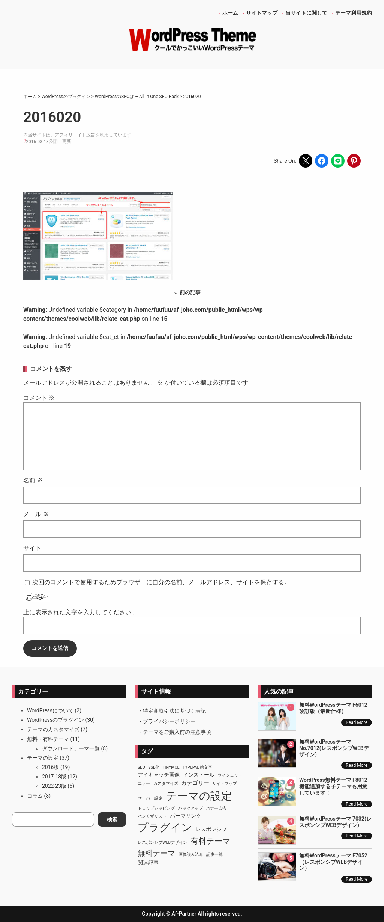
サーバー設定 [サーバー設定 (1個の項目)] (150, 798)
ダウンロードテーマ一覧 (71, 748)
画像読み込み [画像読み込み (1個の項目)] (190, 854)
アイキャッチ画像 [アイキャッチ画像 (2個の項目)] (159, 775)
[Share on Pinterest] (354, 161)
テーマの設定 (42, 758)
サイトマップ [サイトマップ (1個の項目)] (224, 783)
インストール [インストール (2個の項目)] (198, 775)
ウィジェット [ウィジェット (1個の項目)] (230, 775)
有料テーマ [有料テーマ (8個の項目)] (210, 841)
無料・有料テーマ (48, 739)
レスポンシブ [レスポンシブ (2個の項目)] (211, 829)
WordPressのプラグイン (55, 720)
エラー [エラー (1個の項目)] (144, 783)
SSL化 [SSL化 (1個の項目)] (153, 767)
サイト (32, 548)
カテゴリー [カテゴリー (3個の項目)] (195, 783)
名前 (33, 480)
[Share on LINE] (338, 161)
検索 (112, 819)
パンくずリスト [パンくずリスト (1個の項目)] (152, 816)
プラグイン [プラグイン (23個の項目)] (165, 827)
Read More (357, 722)
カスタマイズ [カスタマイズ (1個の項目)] (165, 783)
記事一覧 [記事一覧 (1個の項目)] (214, 854)
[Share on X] (305, 161)
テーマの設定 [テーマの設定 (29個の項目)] (199, 795)
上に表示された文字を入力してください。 (80, 612)
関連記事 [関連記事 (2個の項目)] (148, 863)
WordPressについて (50, 710)
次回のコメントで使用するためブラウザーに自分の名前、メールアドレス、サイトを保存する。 (161, 582)
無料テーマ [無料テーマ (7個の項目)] (156, 853)
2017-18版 (54, 777)
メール (36, 514)
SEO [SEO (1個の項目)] (141, 767)
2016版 (50, 767)
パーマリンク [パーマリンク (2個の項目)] (185, 816)
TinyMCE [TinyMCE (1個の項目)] (170, 767)
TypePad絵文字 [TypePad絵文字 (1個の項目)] (197, 767)
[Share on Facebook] (321, 161)
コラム (35, 796)
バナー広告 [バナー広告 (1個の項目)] (216, 808)
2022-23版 (54, 786)
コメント (39, 397)
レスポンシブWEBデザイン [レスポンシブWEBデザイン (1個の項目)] (162, 842)
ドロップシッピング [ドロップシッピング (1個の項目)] (156, 808)
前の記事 (190, 292)
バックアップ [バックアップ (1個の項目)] (190, 808)
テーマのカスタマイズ (53, 729)
